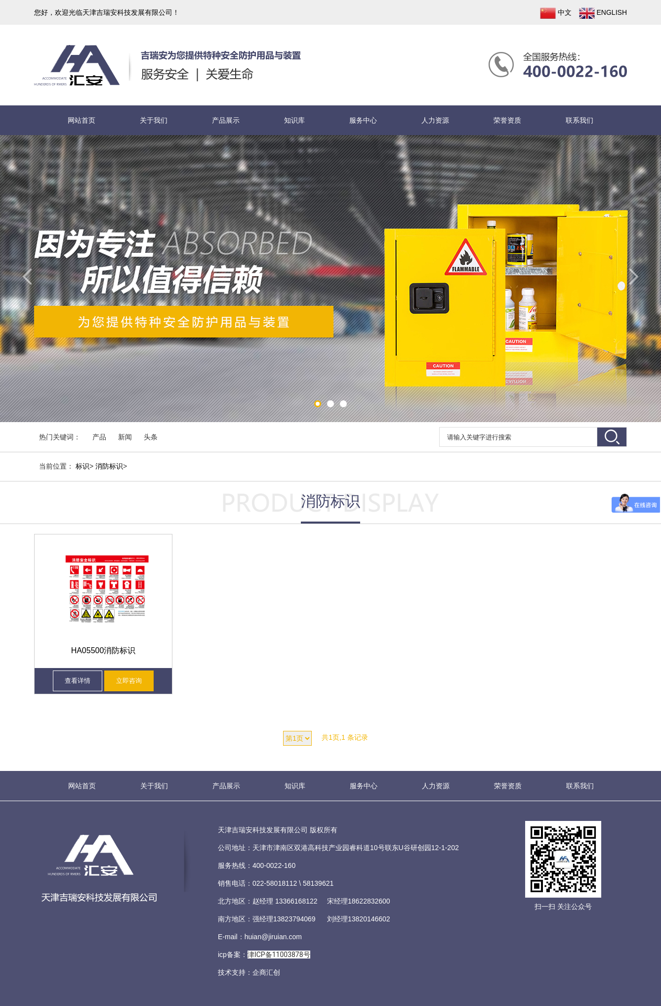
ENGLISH (603, 13)
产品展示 (226, 120)
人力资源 (435, 120)
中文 (556, 13)
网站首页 (81, 120)
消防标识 (109, 466)
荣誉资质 (507, 120)
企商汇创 (266, 972)
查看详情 (77, 680)
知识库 (294, 120)
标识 (82, 466)
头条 (151, 437)
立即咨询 (129, 680)
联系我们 (579, 120)
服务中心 (363, 120)
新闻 (125, 437)
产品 (99, 437)
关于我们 (153, 120)
